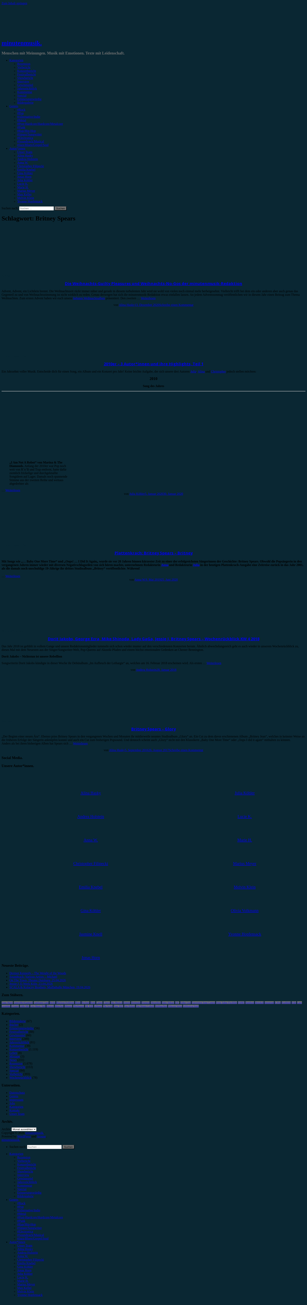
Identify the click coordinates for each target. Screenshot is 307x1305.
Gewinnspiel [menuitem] (25, 1178)
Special (21, 95)
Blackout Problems (65, 1002)
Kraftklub (286, 1002)
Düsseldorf (156, 1002)
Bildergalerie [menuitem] (25, 1196)
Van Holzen (129, 1006)
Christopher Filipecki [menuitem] (30, 1259)
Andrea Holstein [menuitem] (27, 1252)
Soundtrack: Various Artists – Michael (33, 976)
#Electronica (25, 138)
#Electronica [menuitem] (25, 1231)
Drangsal (145, 1002)
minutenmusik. (22, 42)
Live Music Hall (38, 1006)
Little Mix (24, 1006)
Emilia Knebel (26, 169)
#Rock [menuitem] (21, 1203)
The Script (108, 1006)
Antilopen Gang (41, 1002)
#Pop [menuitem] (20, 1206)
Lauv (299, 1002)
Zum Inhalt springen (14, 3)
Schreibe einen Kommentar (176, 305)
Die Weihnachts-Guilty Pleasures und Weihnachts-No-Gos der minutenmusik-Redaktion (153, 283)
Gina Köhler (25, 173)
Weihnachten (161, 1006)
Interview (23, 81)
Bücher (13, 1024)
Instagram (269, 1002)
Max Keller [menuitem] (24, 1288)
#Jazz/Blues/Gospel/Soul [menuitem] (33, 1238)
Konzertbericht (26, 71)
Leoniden (6, 1006)
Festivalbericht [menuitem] (26, 1168)
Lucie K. (22, 183)
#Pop (20, 113)
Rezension (23, 63)
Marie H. (23, 187)
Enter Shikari (168, 1002)
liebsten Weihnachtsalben (89, 298)
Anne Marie (7, 1002)
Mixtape (14, 1056)
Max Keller (24, 194)
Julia (193, 371)
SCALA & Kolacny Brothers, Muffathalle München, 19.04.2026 (49, 987)
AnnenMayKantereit (23, 1002)
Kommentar (24, 92)
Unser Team (24, 152)
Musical (50, 1006)
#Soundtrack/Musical (30, 141)
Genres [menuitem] (13, 1199)
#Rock (21, 109)
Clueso (106, 1002)
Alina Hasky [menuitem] (25, 1249)
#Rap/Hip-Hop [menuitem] (26, 1224)
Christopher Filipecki (30, 166)
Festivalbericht (26, 74)
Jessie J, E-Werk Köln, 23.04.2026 (31, 983)
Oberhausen (78, 1006)
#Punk (21, 127)
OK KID (89, 1006)
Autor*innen (17, 148)
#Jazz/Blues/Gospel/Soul (33, 145)
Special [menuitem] (21, 1189)
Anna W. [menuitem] (22, 1256)
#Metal (21, 120)
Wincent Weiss (175, 1006)
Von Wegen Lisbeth (145, 1006)
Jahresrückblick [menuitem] (27, 1182)
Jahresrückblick (27, 88)
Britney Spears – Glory (153, 729)
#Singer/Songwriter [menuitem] (29, 1228)
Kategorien (16, 60)
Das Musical (117, 1002)
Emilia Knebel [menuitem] (26, 1263)
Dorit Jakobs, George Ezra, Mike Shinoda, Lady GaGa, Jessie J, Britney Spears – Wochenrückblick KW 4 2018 (153, 638)
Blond (78, 1002)
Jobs (12, 1103)
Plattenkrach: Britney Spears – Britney (154, 553)
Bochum (85, 1002)
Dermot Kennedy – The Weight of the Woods (37, 973)
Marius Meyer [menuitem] (26, 1284)
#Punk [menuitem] (21, 1220)
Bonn (92, 1002)
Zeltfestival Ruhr (191, 1006)
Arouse (41, 1136)
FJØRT (241, 1002)
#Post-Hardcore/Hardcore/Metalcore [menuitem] (40, 1217)
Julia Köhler (25, 180)
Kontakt (14, 1110)
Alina (201, 371)
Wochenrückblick (12, 631)
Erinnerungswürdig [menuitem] (29, 1192)
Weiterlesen (148, 298)
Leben (13, 1053)
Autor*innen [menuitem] (17, 1242)
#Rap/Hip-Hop (26, 130)
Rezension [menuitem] (23, 1157)
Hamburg (249, 1002)
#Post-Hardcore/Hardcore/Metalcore (40, 123)
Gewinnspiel (25, 85)
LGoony (15, 1006)
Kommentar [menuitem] (24, 1185)
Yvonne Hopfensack (29, 201)
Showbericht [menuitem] (25, 1171)
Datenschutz (17, 1092)
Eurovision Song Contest (203, 1002)
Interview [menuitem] (23, 1175)
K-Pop (278, 1002)
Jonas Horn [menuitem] (24, 1270)
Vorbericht (23, 67)
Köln (294, 1002)
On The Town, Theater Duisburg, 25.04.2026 (37, 980)
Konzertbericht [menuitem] (26, 1164)
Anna (164, 565)
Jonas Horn (24, 176)
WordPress (24, 1136)
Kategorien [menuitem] (16, 1153)
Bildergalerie (25, 102)
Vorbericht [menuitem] (23, 1161)
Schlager (98, 1006)
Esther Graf (185, 1002)
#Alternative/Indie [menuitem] (28, 1210)
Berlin (52, 1002)
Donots (126, 1002)
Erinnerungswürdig (29, 99)
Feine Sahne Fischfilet (226, 1002)
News (12, 1060)
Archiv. (6, 1129)
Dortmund (136, 1002)
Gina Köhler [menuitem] (25, 1266)
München (59, 1006)
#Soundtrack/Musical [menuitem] (30, 1235)
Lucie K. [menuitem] (22, 1277)
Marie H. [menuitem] (23, 1280)
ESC (177, 1002)
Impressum (16, 1099)
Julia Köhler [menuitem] (25, 1273)
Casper (99, 1002)
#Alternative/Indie (28, 116)
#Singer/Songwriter (29, 134)
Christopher (218, 371)
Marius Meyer (26, 190)
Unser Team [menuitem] (24, 1245)
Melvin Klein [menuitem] (25, 1291)
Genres (13, 106)
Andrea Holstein (27, 159)
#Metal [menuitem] (21, 1213)
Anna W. (22, 162)
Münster (68, 1006)
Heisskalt (259, 1002)
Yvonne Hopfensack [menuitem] (29, 1295)
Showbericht (25, 78)
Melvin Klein (25, 198)
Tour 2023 (118, 1006)
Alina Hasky (25, 155)
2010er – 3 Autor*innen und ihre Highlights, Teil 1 (153, 363)
